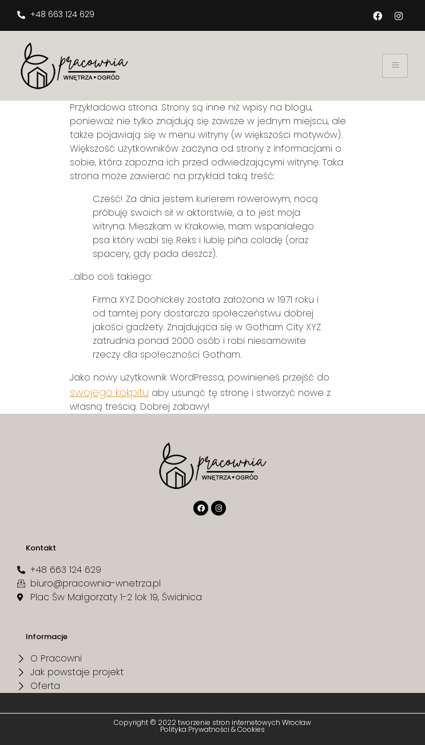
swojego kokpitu (109, 392)
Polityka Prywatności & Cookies (212, 729)
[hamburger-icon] (395, 66)
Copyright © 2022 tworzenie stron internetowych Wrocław (212, 722)
